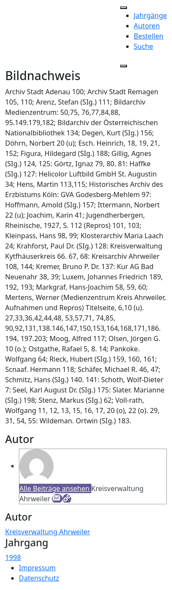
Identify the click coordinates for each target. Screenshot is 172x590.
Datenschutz (39, 578)
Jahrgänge (150, 15)
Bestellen (148, 36)
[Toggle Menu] (123, 7)
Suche (143, 46)
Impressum (37, 567)
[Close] (123, 66)
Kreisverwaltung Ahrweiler (47, 531)
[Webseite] (67, 498)
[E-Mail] (57, 498)
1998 (13, 557)
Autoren (147, 25)
